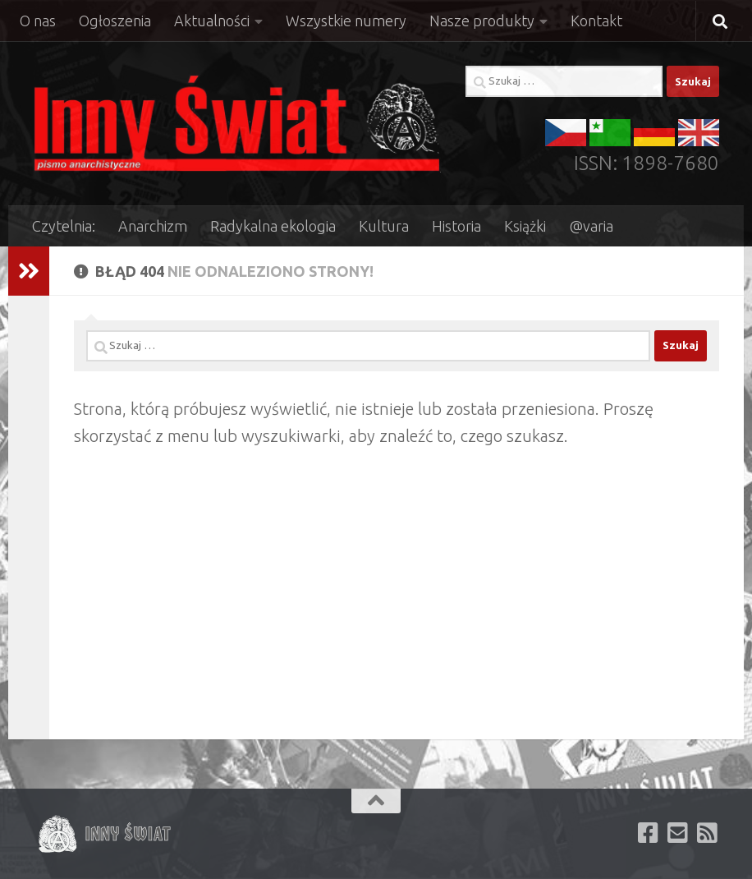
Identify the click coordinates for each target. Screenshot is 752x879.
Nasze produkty (481, 20)
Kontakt (596, 20)
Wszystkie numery (346, 20)
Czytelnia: (63, 226)
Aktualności (212, 20)
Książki (525, 226)
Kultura (384, 226)
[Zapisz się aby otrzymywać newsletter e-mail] (678, 832)
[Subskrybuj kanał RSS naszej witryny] (707, 832)
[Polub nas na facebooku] (648, 832)
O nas (38, 20)
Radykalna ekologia (273, 226)
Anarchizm (152, 226)
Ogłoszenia (115, 20)
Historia (456, 226)
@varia (591, 226)
